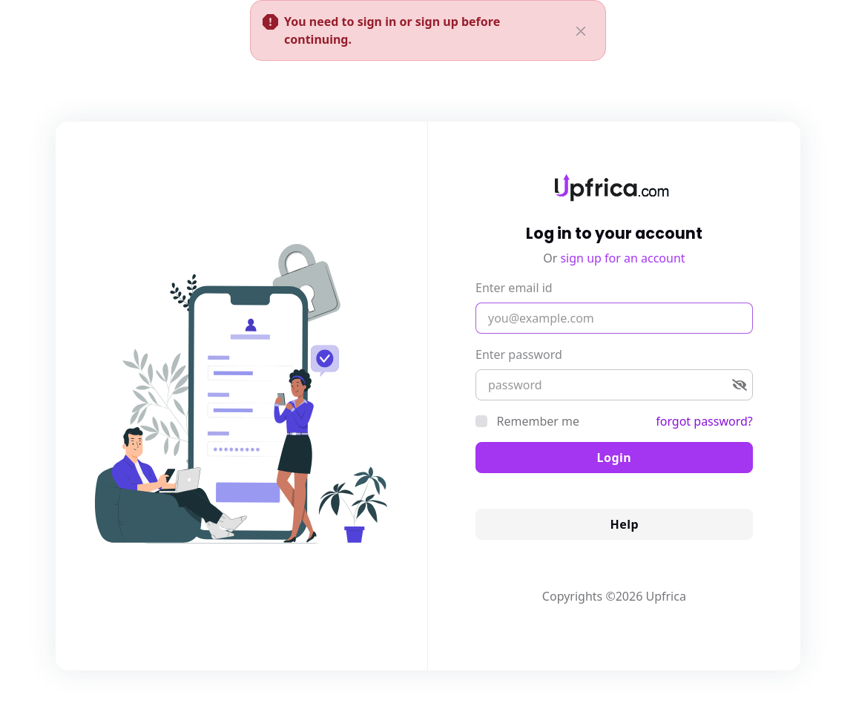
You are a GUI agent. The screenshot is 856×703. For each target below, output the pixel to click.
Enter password (518, 354)
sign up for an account (622, 258)
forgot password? (704, 421)
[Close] (580, 28)
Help (614, 524)
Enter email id (514, 288)
